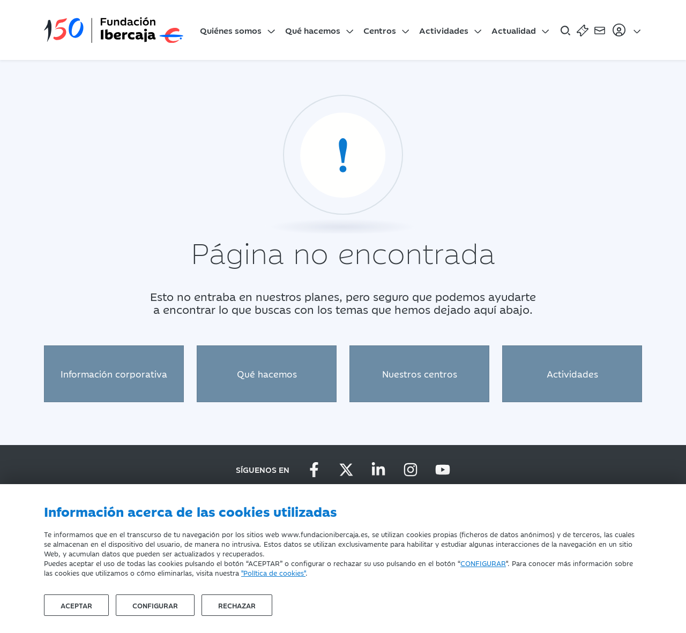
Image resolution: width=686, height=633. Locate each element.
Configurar (155, 605)
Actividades (443, 30)
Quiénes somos (231, 30)
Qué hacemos (312, 30)
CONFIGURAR (483, 563)
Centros (379, 30)
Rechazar (237, 605)
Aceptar (76, 605)
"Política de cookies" (273, 572)
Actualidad (513, 30)
